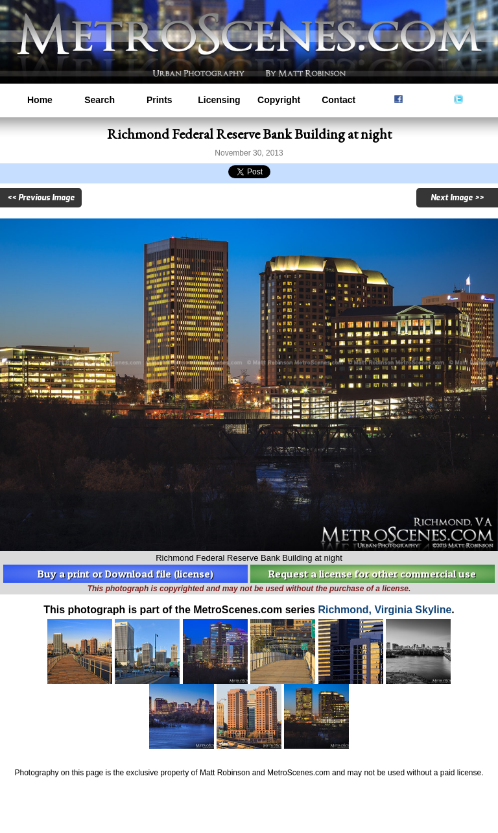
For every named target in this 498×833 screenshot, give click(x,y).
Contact (338, 100)
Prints (159, 100)
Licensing (219, 100)
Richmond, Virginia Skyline (384, 609)
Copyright (278, 100)
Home (40, 100)
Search (99, 100)
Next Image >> (457, 198)
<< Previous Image (41, 198)
